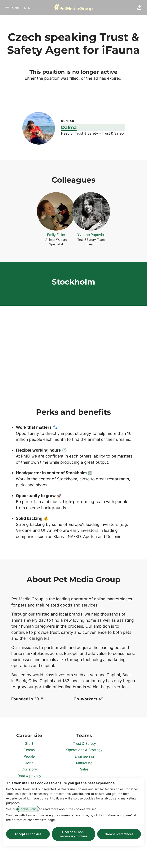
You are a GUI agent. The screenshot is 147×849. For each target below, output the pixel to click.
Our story (29, 769)
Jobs (29, 763)
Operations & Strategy (84, 750)
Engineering (84, 756)
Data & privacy (29, 776)
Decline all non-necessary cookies (73, 834)
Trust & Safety (84, 743)
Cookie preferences (119, 834)
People (29, 756)
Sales (84, 769)
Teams (29, 750)
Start (29, 743)
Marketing (84, 763)
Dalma (69, 127)
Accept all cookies (28, 834)
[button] (139, 7)
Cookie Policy (28, 809)
